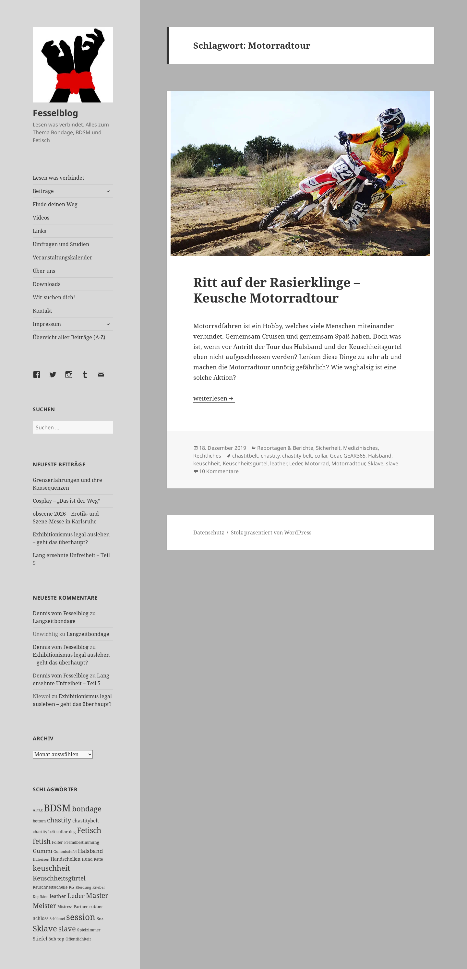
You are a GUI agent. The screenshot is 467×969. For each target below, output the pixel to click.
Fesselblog (55, 113)
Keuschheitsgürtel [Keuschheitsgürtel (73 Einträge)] (59, 878)
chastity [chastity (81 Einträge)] (59, 820)
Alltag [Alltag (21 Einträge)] (37, 810)
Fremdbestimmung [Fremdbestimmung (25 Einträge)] (81, 842)
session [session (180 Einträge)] (80, 917)
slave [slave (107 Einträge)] (67, 928)
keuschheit (206, 463)
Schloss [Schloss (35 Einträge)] (40, 918)
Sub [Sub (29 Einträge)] (52, 939)
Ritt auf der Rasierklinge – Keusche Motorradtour (276, 289)
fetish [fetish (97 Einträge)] (42, 841)
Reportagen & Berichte (285, 447)
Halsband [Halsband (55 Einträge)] (90, 851)
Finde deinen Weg (55, 204)
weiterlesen (214, 398)
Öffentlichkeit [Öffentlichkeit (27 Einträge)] (78, 939)
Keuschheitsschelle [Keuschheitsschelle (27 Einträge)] (50, 887)
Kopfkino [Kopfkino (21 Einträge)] (40, 896)
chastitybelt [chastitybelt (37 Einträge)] (85, 820)
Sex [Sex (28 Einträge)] (100, 918)
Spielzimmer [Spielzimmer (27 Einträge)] (89, 930)
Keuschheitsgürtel (245, 463)
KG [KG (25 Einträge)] (71, 887)
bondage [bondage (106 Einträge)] (87, 808)
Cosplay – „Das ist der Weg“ (66, 500)
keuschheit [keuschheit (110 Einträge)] (51, 868)
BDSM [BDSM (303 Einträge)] (57, 807)
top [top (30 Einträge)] (60, 939)
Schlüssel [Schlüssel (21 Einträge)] (57, 918)
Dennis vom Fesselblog (61, 613)
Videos (41, 217)
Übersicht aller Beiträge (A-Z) (69, 337)
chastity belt (297, 455)
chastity (270, 455)
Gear (335, 455)
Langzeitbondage (54, 621)
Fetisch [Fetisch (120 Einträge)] (89, 830)
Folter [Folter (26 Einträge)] (57, 842)
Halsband (379, 455)
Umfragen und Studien (61, 244)
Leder (295, 463)
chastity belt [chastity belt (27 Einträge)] (44, 831)
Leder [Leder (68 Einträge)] (76, 895)
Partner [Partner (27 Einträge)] (81, 906)
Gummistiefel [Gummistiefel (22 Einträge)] (65, 851)
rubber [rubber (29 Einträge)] (96, 906)
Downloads (46, 284)
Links (39, 230)
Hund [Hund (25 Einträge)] (87, 859)
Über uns (44, 270)
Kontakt (42, 310)
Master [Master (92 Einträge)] (97, 895)
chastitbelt (245, 455)
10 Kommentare (219, 471)
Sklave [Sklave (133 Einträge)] (45, 928)
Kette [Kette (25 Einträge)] (98, 859)
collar (321, 455)
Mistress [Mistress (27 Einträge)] (64, 906)
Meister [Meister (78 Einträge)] (44, 905)
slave (392, 463)
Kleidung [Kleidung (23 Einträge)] (83, 887)
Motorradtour (348, 463)
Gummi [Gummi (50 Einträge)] (42, 851)
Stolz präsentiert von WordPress (271, 532)
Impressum (47, 324)
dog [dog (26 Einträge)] (72, 831)
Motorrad (317, 463)
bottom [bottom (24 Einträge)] (39, 821)
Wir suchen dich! (54, 297)
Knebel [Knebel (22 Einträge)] (98, 887)
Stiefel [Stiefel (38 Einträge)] (40, 938)
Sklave (375, 463)
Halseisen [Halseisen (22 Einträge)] (41, 859)
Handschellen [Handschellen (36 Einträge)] (65, 859)
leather (278, 463)
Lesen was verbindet (58, 177)
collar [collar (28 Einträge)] (62, 831)
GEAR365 (354, 455)
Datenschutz (208, 532)
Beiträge (43, 191)
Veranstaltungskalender (62, 257)
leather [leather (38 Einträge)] (58, 896)
